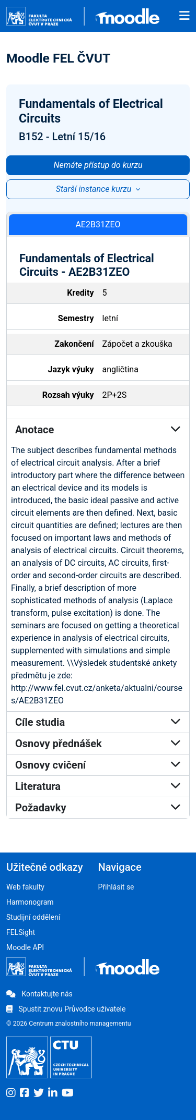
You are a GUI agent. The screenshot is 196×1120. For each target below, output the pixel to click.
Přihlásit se (116, 887)
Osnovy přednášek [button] (98, 743)
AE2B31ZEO (97, 224)
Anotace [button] (98, 429)
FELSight (20, 932)
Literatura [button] (98, 786)
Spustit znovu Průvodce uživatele (65, 1009)
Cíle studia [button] (98, 722)
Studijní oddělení (33, 917)
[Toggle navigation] (184, 16)
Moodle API (25, 947)
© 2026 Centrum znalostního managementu (68, 1023)
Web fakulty (25, 887)
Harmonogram (30, 902)
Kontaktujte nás (39, 994)
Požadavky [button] (98, 807)
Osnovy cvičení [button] (98, 765)
